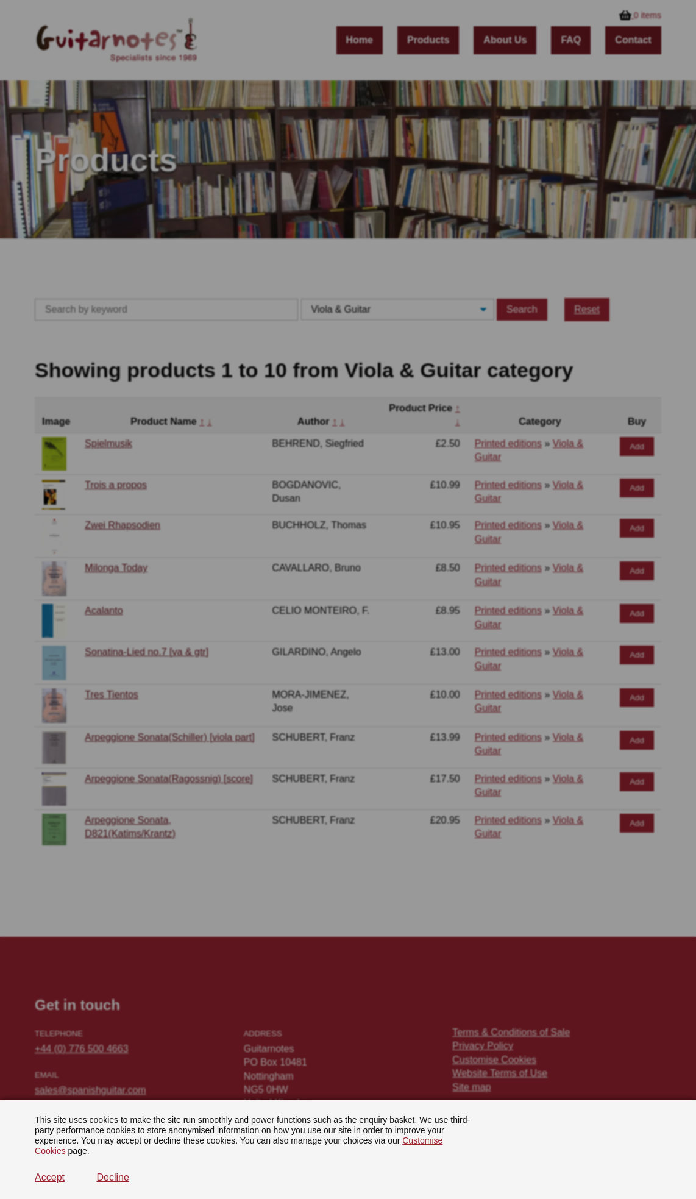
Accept (50, 1177)
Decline (112, 1177)
